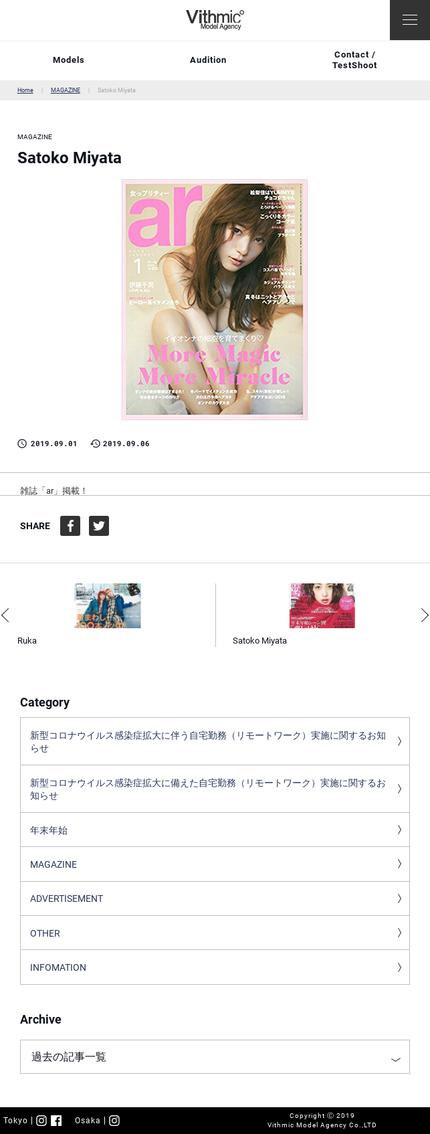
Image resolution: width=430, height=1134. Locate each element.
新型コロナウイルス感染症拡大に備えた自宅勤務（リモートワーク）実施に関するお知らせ (208, 789)
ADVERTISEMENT (66, 898)
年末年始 (49, 830)
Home (25, 90)
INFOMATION (58, 967)
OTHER (45, 933)
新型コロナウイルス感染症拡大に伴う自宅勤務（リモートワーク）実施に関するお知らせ (208, 742)
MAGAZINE (65, 90)
